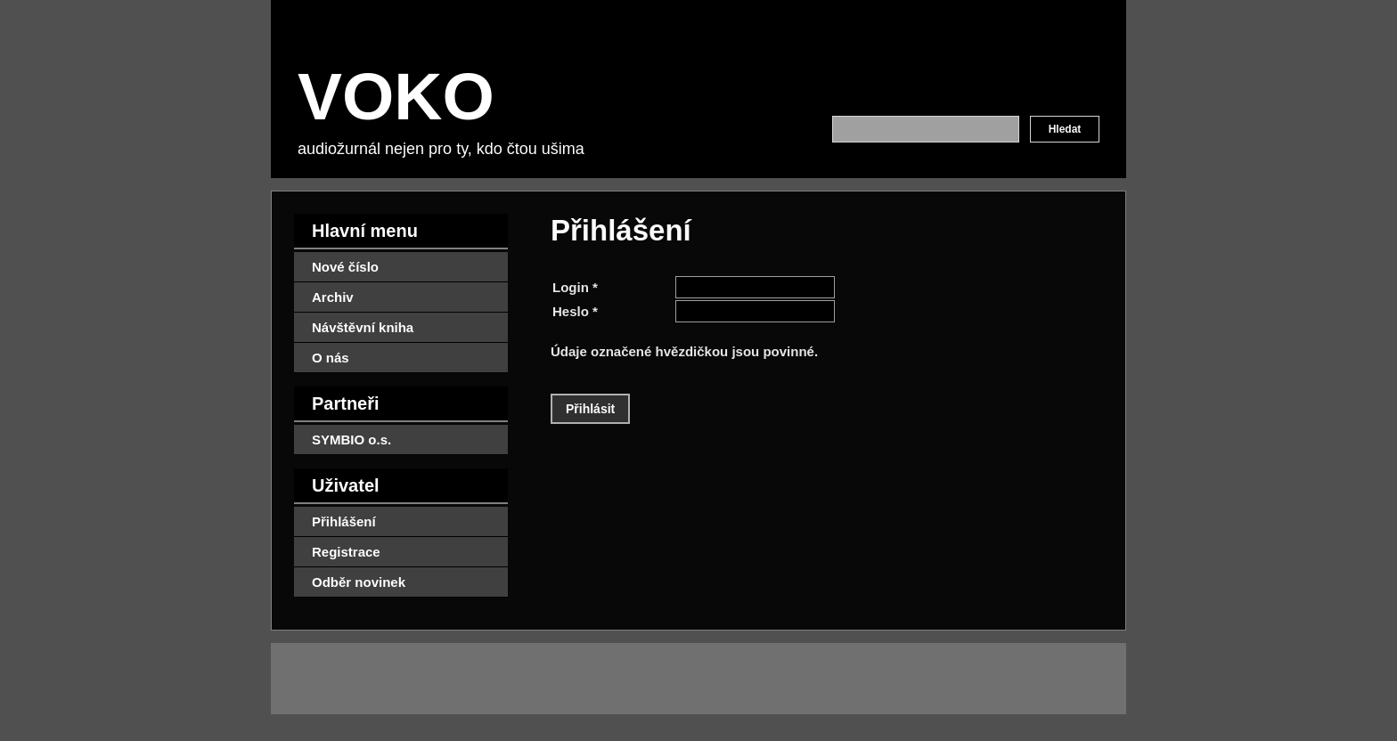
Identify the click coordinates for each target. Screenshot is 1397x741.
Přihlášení (344, 521)
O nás (330, 357)
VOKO (396, 96)
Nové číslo (345, 266)
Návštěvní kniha (362, 327)
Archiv (333, 297)
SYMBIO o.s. (351, 439)
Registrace (346, 551)
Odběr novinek (358, 582)
